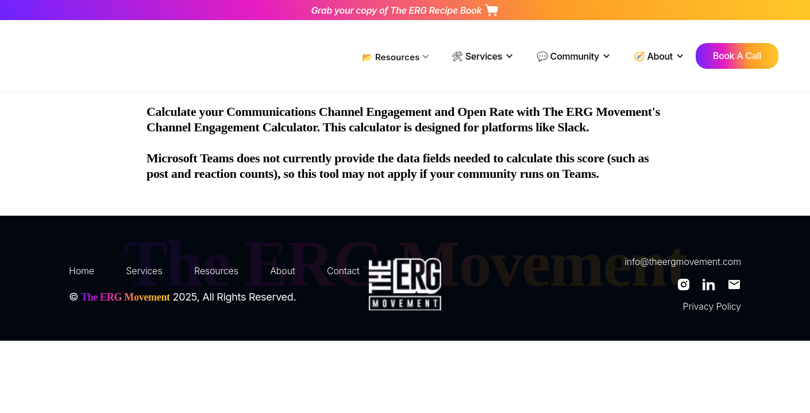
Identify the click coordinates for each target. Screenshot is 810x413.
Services (144, 270)
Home (81, 270)
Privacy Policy (712, 306)
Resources (216, 270)
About (282, 270)
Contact (343, 270)
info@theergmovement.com (682, 261)
